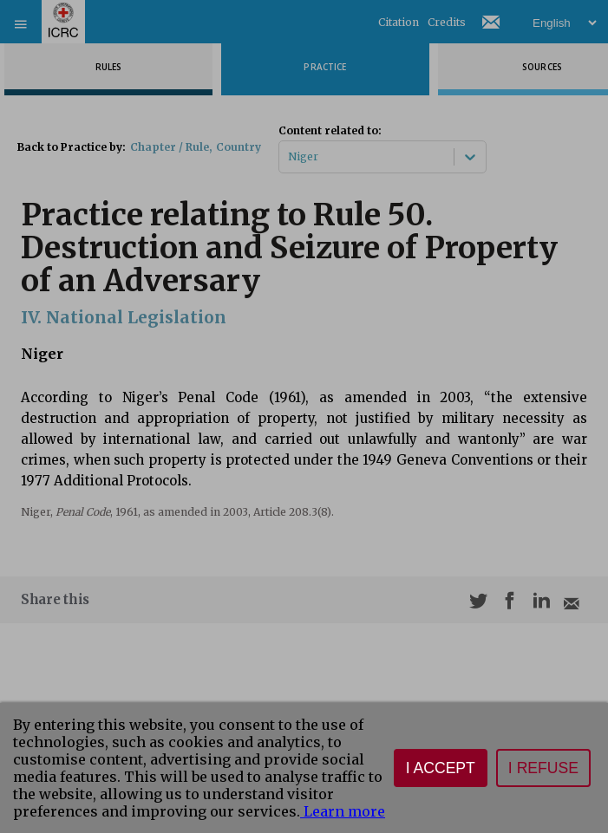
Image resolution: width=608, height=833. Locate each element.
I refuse (543, 768)
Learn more (342, 811)
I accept (440, 768)
